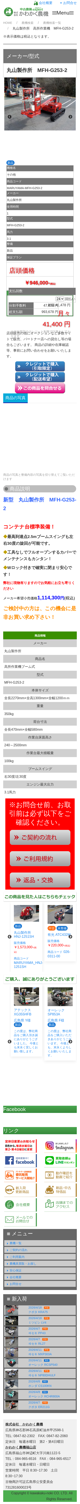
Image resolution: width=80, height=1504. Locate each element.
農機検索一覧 (52, 22)
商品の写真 (15, 398)
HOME (7, 22)
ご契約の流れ (16, 1250)
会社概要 (43, 3)
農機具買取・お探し (20, 1263)
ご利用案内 (15, 1257)
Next (70, 117)
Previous (9, 117)
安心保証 (13, 1270)
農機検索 (27, 22)
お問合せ (68, 3)
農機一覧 (13, 1243)
